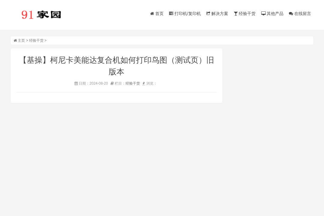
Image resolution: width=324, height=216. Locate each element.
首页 (157, 13)
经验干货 (245, 13)
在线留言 (300, 13)
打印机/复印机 (185, 13)
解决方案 (217, 13)
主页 (21, 40)
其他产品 (272, 13)
